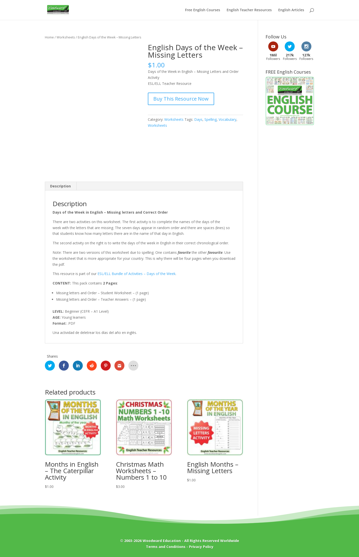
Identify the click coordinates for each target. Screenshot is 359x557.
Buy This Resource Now (181, 98)
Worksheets (66, 37)
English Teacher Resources (249, 10)
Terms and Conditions (165, 546)
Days (198, 119)
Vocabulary (227, 119)
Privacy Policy (201, 546)
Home (49, 37)
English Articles (291, 10)
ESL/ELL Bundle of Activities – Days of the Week (136, 273)
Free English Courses (202, 10)
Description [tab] (60, 186)
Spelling (210, 119)
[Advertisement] (290, 209)
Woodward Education (162, 540)
